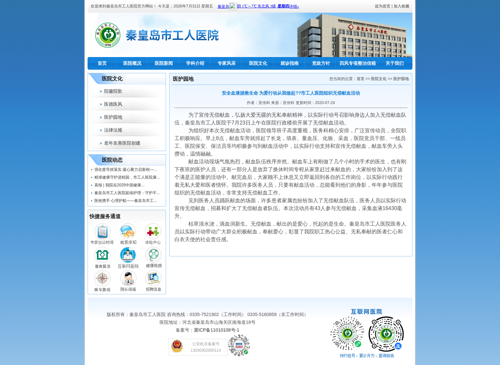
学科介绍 (195, 63)
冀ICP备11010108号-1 (216, 330)
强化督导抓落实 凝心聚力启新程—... (125, 169)
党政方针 (321, 63)
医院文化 (258, 63)
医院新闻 (164, 63)
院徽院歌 (113, 91)
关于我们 (395, 63)
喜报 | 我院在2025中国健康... (119, 185)
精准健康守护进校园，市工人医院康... (127, 177)
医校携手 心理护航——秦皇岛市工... (125, 200)
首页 (102, 63)
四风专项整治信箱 (357, 63)
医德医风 (113, 104)
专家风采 (227, 63)
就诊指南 (289, 63)
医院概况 (132, 63)
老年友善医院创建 (122, 143)
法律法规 (113, 130)
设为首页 (382, 6)
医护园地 (113, 117)
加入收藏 (401, 6)
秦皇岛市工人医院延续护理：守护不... (127, 193)
